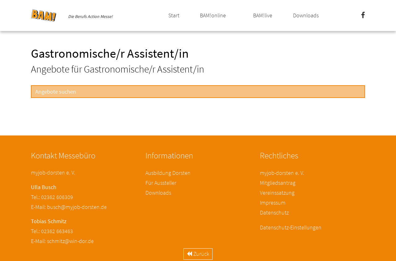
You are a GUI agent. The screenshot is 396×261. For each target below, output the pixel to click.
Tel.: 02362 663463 (52, 231)
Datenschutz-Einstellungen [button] (290, 227)
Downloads (306, 15)
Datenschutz (274, 212)
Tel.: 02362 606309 (52, 197)
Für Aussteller (160, 182)
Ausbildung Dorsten (168, 172)
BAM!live (262, 15)
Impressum (273, 202)
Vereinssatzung (277, 192)
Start (173, 15)
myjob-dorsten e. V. (282, 172)
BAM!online (213, 15)
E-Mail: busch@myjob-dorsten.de (69, 206)
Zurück (198, 253)
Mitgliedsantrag (277, 182)
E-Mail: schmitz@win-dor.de (62, 241)
